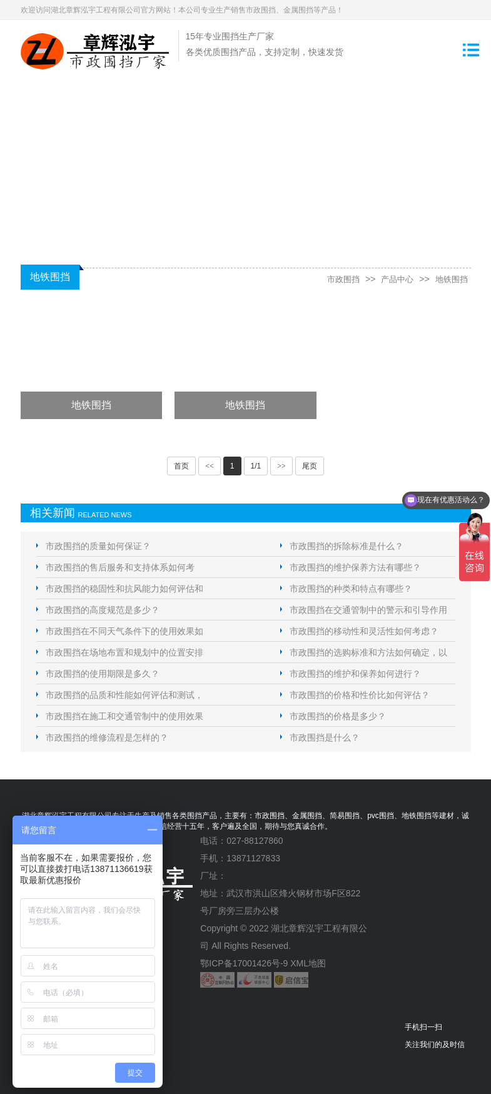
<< (209, 466)
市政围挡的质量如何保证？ (98, 546)
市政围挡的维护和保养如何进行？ (355, 674)
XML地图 (308, 963)
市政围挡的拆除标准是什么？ (346, 546)
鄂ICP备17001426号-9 (244, 963)
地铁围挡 (450, 279)
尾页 (309, 466)
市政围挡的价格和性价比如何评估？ (360, 695)
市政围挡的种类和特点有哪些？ (351, 589)
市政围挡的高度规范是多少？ (102, 610)
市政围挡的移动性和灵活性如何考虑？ (364, 631)
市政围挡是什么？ (325, 737)
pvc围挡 (380, 815)
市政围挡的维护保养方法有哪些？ (355, 567)
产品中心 (393, 279)
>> (281, 466)
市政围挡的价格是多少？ (338, 716)
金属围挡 (307, 815)
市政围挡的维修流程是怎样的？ (107, 737)
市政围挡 (337, 279)
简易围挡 (345, 815)
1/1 (256, 466)
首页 (181, 466)
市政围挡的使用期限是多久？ (102, 674)
